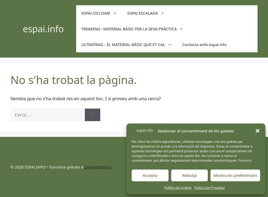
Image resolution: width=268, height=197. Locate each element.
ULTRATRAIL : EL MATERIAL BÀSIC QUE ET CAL (129, 44)
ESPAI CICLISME (101, 13)
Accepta (150, 175)
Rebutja (189, 175)
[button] (257, 130)
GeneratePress (97, 167)
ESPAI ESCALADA (148, 13)
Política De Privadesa (209, 187)
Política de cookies (177, 187)
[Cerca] (92, 115)
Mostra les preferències (235, 175)
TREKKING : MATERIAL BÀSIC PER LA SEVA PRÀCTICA (135, 29)
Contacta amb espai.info (204, 44)
